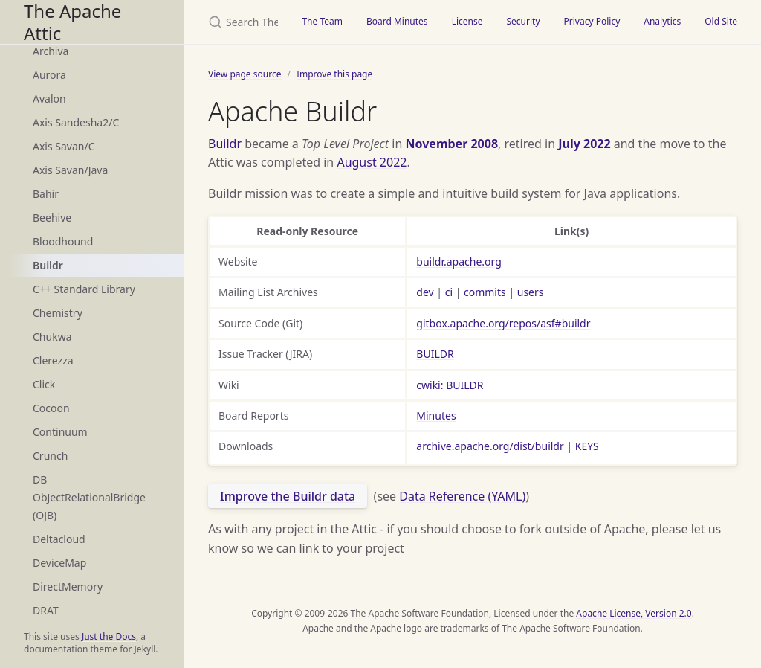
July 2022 (584, 143)
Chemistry (57, 313)
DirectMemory (68, 586)
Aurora (49, 75)
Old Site (721, 21)
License (467, 21)
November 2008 (452, 143)
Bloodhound (63, 241)
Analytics (662, 21)
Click (44, 384)
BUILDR (434, 354)
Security (523, 21)
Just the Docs (109, 636)
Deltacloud (59, 539)
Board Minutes (397, 21)
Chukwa (52, 337)
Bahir (46, 194)
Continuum (60, 432)
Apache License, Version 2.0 (633, 613)
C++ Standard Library (84, 289)
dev (424, 292)
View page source (244, 74)
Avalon (49, 98)
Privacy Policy (592, 21)
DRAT (46, 610)
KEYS (587, 446)
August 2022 (372, 162)
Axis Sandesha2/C (76, 122)
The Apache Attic (72, 22)
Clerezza (53, 360)
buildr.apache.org (458, 261)
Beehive (52, 218)
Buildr (48, 265)
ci (449, 292)
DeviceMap (59, 563)
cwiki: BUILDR (449, 385)
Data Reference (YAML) (462, 496)
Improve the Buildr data (287, 496)
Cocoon (51, 408)
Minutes (436, 415)
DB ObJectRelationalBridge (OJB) (89, 497)
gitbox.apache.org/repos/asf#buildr (503, 323)
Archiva (50, 51)
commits (485, 292)
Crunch (50, 456)
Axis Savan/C (64, 146)
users (530, 292)
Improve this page (334, 74)
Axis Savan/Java (70, 170)
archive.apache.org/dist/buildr (489, 446)
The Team (322, 21)
